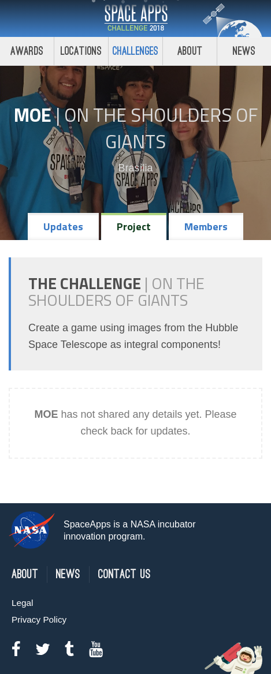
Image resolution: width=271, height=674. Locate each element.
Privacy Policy (39, 619)
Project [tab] (134, 226)
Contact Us (124, 574)
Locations (81, 51)
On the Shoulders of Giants (161, 128)
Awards (26, 51)
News (244, 51)
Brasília (135, 168)
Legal (22, 603)
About (189, 51)
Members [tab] (206, 226)
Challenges (136, 51)
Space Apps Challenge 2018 (136, 18)
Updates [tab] (63, 226)
